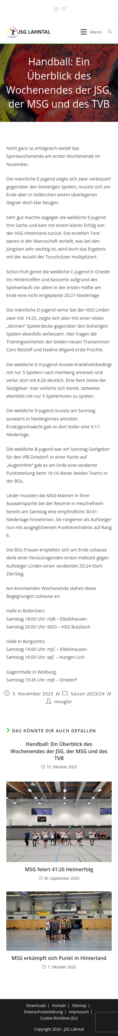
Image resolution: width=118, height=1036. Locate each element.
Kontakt (59, 1005)
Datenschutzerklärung (43, 1012)
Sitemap (79, 1005)
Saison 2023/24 (88, 694)
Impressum (79, 1012)
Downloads (36, 1005)
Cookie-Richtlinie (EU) (59, 1018)
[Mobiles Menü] (92, 32)
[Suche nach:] (107, 32)
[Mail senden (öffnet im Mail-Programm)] (63, 9)
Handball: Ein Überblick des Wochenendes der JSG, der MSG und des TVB (59, 751)
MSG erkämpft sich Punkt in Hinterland (59, 958)
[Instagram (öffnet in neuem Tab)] (56, 9)
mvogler (63, 702)
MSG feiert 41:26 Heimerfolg (59, 869)
